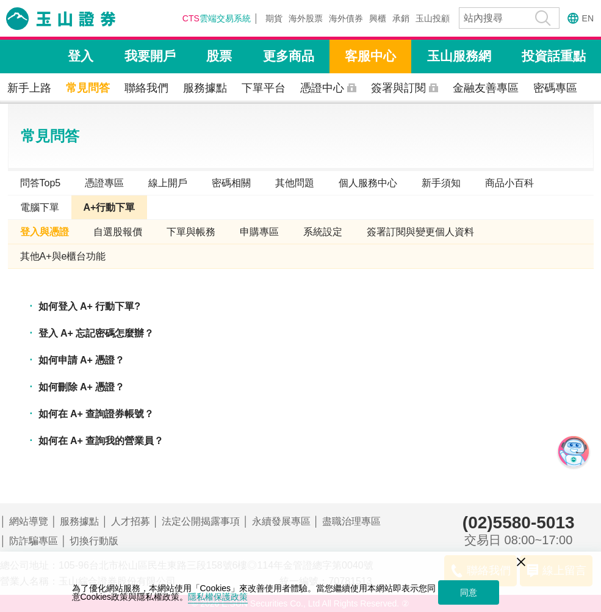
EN (588, 18)
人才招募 (130, 521)
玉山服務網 (459, 56)
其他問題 (294, 183)
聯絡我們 (146, 88)
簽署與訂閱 (398, 88)
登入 (80, 56)
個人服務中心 (368, 183)
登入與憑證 (44, 232)
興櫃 (377, 18)
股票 (219, 56)
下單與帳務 (191, 232)
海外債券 (346, 18)
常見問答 (88, 88)
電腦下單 (39, 207)
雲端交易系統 (216, 18)
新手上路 (29, 88)
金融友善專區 (486, 88)
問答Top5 (40, 183)
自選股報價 (117, 232)
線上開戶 (167, 183)
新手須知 (441, 183)
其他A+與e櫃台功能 (63, 256)
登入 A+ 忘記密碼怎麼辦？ (96, 333)
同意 (468, 592)
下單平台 (264, 88)
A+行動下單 (109, 207)
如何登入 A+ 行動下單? (89, 306)
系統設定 (322, 232)
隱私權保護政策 (218, 597)
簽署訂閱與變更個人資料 (420, 232)
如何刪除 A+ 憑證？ (81, 387)
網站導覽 (28, 521)
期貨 (274, 18)
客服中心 (370, 56)
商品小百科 (509, 183)
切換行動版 (94, 541)
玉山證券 (76, 18)
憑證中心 (322, 88)
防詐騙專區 (33, 541)
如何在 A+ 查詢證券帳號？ (96, 414)
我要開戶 (150, 56)
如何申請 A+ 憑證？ (81, 360)
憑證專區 (104, 183)
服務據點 (205, 88)
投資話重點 (554, 56)
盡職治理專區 (351, 521)
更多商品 (288, 56)
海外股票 (306, 18)
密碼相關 (231, 183)
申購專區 (259, 232)
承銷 (400, 18)
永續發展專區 (281, 521)
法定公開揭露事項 (201, 521)
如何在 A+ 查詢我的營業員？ (101, 440)
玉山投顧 (433, 18)
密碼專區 (555, 88)
